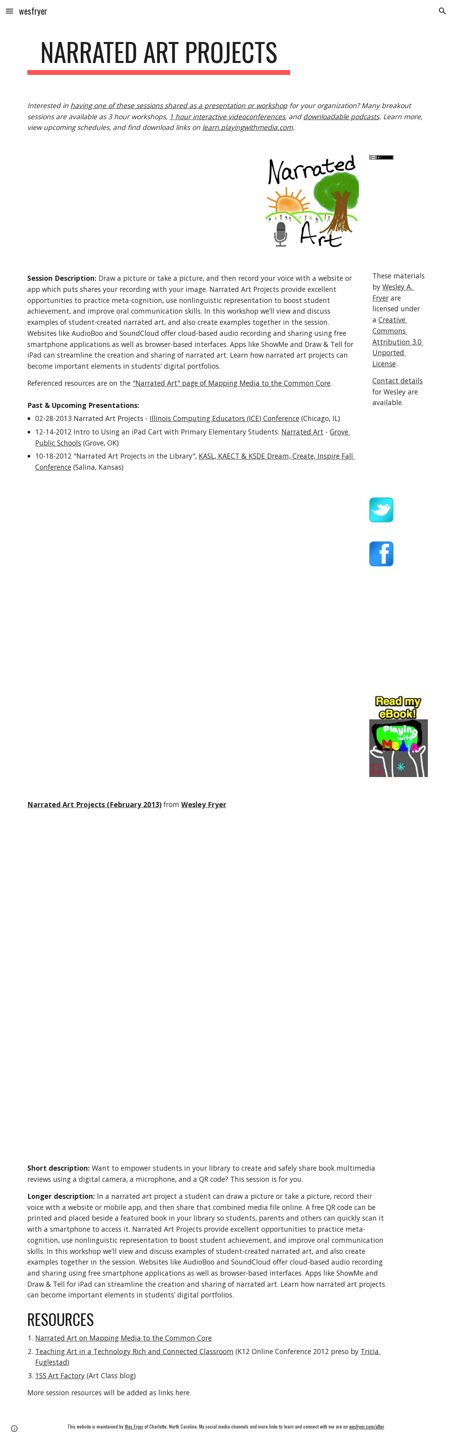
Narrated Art (302, 431)
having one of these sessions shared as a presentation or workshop (178, 105)
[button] (9, 11)
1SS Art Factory (60, 1375)
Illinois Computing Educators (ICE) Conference (224, 418)
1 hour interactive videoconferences (227, 116)
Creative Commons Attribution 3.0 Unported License (398, 341)
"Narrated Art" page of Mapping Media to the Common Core (231, 383)
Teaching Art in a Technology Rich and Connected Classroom (134, 1351)
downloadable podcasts (341, 116)
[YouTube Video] (88, 889)
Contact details (397, 380)
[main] (158, 55)
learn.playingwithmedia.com (247, 127)
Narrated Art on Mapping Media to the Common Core (123, 1338)
